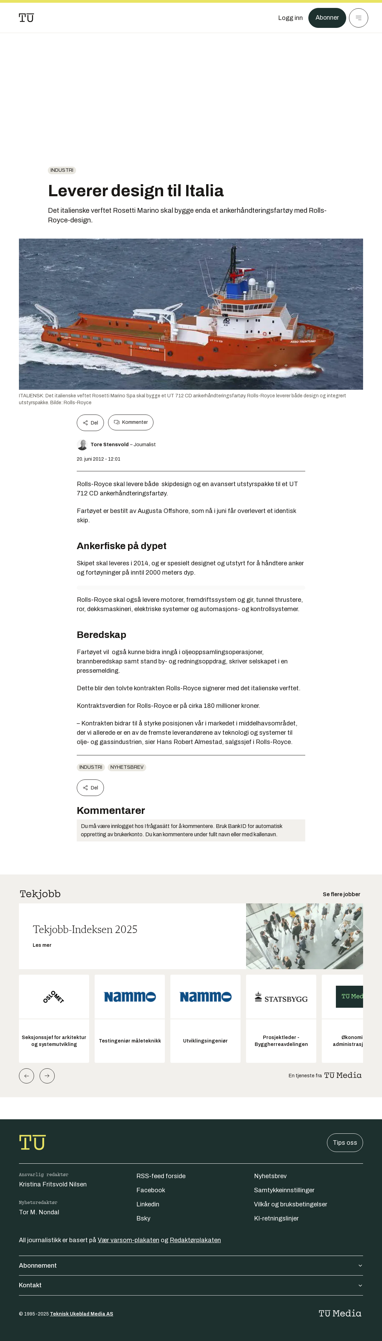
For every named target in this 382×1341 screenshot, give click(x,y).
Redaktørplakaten (195, 1240)
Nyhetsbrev (127, 767)
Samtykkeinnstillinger (284, 1190)
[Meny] (358, 18)
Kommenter (131, 422)
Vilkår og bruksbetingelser (290, 1204)
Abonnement (191, 1265)
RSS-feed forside (160, 1176)
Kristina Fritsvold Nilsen (53, 1184)
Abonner (327, 17)
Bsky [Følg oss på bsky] (143, 1218)
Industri (62, 170)
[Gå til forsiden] (26, 17)
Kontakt (191, 1285)
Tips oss (345, 1142)
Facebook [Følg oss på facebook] (150, 1190)
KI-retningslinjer (276, 1218)
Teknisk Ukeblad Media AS (81, 1314)
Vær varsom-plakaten (128, 1240)
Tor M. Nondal (39, 1212)
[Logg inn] (290, 18)
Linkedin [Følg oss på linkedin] (147, 1204)
